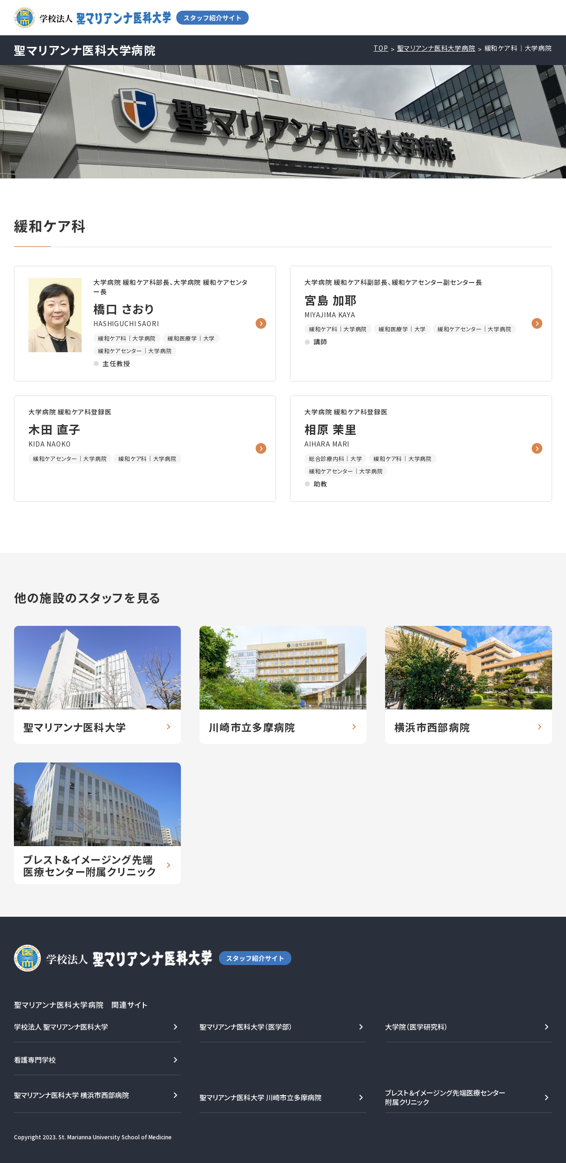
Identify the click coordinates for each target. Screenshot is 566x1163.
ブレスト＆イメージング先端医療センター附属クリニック (445, 1097)
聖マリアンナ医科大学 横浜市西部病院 (71, 1095)
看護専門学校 (35, 1059)
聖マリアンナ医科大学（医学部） (246, 1027)
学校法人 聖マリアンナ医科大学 (61, 1027)
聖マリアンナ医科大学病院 (436, 48)
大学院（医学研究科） (416, 1027)
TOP (380, 48)
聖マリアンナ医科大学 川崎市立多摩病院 (260, 1097)
